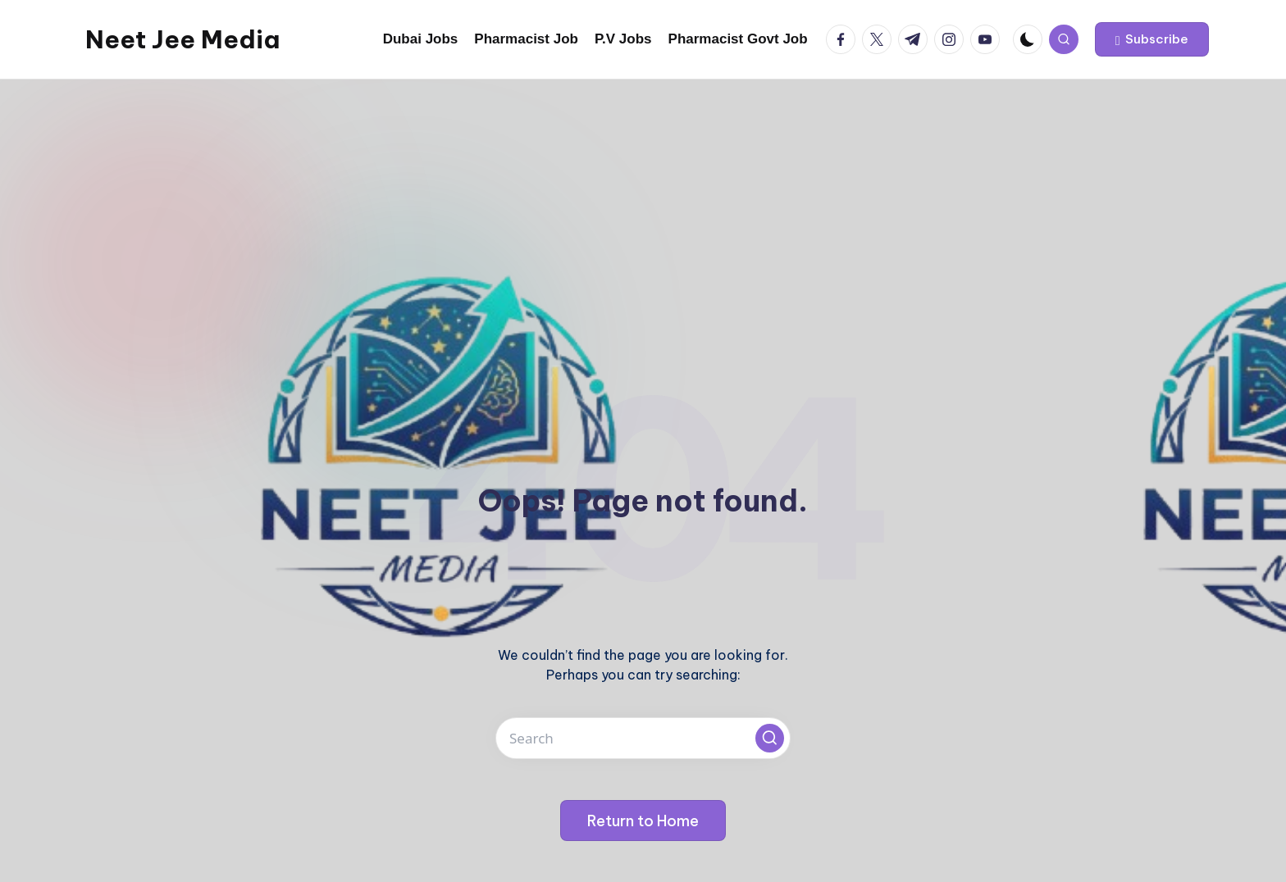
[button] (1152, 39)
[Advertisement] (643, 202)
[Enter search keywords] (643, 738)
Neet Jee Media (182, 39)
